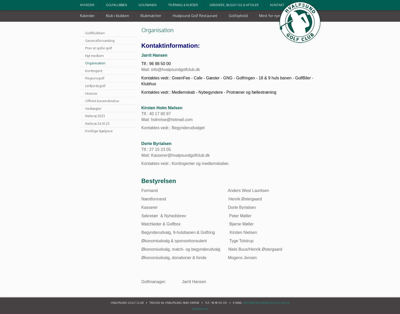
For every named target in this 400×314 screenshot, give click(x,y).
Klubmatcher (151, 16)
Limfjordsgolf (95, 86)
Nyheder (87, 5)
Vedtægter (93, 108)
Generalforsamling (100, 41)
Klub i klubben (117, 16)
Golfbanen (148, 5)
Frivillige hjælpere (99, 131)
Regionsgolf (94, 78)
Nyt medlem (94, 56)
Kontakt (277, 5)
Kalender (87, 16)
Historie (91, 93)
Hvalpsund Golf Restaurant (195, 16)
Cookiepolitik (200, 309)
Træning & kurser (183, 5)
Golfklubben (116, 5)
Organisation (95, 63)
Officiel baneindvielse (102, 101)
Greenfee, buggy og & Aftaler (234, 5)
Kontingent (93, 71)
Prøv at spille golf (98, 48)
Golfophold (238, 16)
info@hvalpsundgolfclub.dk (267, 303)
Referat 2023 (95, 116)
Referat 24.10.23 (97, 124)
